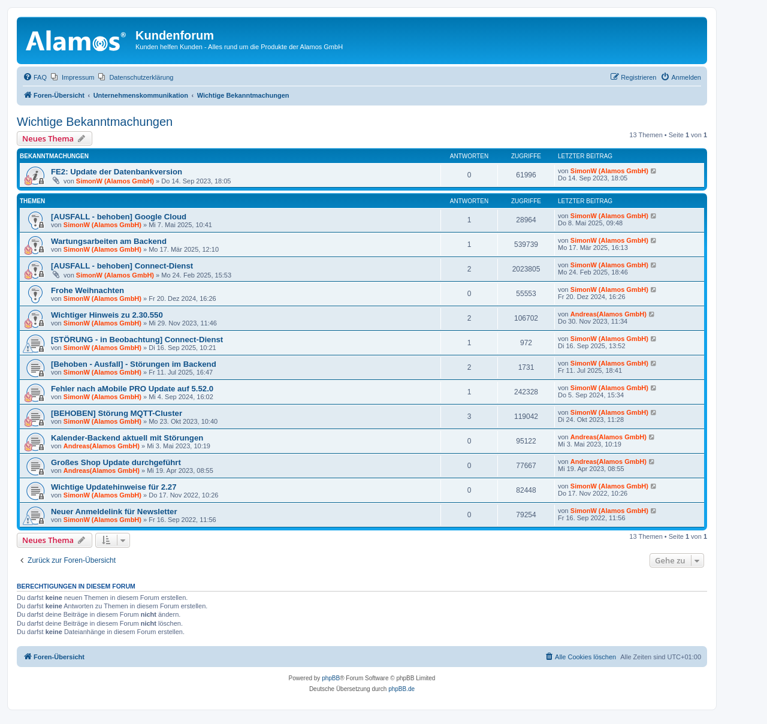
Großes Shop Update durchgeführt (116, 462)
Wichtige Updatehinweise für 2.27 (113, 486)
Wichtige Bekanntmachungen (95, 121)
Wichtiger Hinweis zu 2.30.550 (107, 314)
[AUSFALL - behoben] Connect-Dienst (122, 265)
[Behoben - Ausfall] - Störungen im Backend (133, 364)
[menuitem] (35, 77)
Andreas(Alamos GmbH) (608, 314)
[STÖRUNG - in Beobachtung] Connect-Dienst (137, 339)
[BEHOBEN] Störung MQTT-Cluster (116, 413)
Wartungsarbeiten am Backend (109, 241)
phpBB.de (401, 689)
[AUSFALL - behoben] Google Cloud (118, 216)
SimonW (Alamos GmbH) (115, 181)
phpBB (331, 678)
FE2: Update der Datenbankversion (116, 171)
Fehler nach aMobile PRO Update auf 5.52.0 (132, 388)
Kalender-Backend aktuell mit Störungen (127, 437)
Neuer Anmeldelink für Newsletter (114, 511)
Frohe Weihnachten (87, 290)
